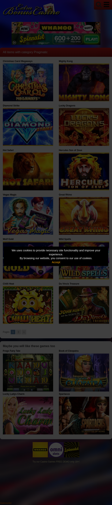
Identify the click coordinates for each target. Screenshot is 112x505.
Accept (56, 262)
